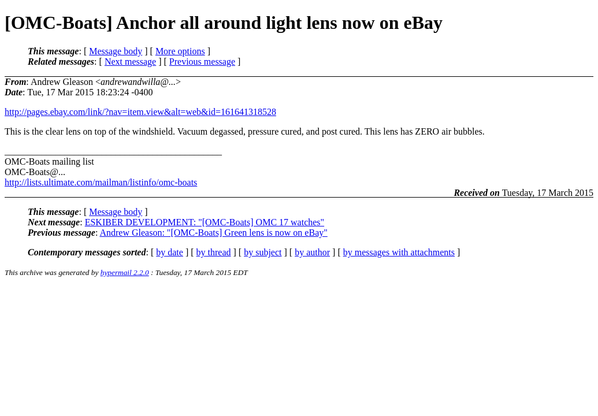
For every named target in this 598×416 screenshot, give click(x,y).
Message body (115, 51)
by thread (213, 252)
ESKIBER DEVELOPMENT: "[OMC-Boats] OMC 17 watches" (204, 222)
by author (312, 252)
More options (180, 51)
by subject (262, 252)
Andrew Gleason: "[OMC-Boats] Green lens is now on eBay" (213, 232)
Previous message (202, 61)
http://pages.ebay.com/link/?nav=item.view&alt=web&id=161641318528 (140, 112)
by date (169, 252)
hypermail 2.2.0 (125, 272)
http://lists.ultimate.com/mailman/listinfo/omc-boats (101, 182)
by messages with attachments (399, 252)
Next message (130, 61)
